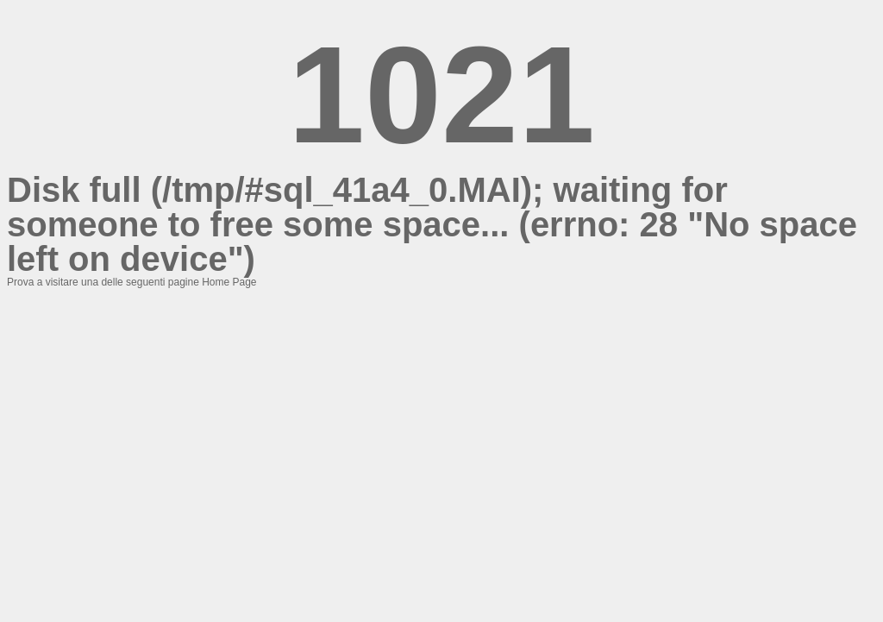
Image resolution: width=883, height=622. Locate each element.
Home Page (229, 282)
